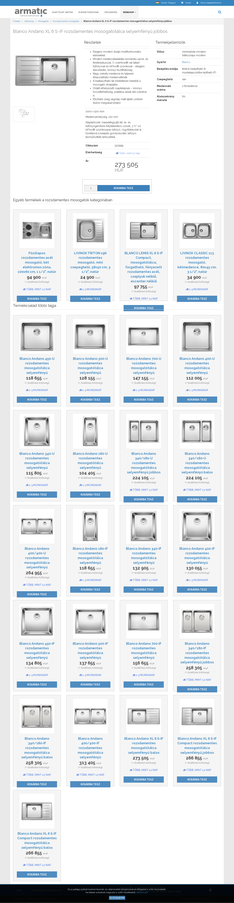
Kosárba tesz (123, 188)
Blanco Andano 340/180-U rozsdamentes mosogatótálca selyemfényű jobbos (144, 463)
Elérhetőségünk (88, 12)
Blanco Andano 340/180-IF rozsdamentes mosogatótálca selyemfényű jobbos (197, 653)
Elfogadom (117, 898)
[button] (165, 3)
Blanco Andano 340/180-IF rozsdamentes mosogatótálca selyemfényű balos (37, 748)
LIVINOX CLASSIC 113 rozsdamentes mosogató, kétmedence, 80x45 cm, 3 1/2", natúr (197, 262)
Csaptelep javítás (62, 12)
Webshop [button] (129, 12)
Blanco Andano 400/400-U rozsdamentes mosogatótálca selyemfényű (37, 558)
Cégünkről (111, 12)
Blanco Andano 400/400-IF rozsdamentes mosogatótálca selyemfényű (90, 748)
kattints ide (142, 892)
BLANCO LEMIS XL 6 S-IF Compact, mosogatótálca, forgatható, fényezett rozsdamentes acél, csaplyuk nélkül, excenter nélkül (143, 267)
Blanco (186, 62)
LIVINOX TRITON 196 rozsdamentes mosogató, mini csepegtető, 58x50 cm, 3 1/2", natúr (90, 262)
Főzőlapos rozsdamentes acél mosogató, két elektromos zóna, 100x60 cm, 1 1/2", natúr (37, 262)
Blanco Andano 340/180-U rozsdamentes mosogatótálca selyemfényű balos (197, 463)
